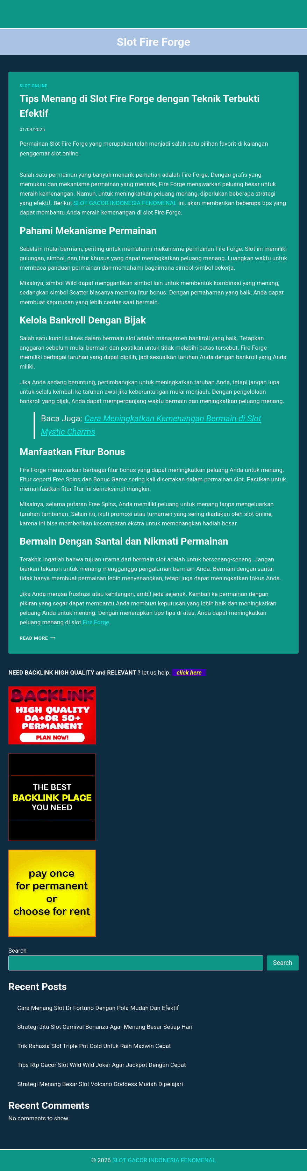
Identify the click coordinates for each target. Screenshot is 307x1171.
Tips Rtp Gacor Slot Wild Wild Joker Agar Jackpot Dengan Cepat (101, 1064)
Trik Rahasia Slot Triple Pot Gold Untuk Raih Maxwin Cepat (94, 1045)
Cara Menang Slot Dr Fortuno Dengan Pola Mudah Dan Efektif (98, 1007)
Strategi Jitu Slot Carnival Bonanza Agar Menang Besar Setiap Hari (105, 1026)
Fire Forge (96, 622)
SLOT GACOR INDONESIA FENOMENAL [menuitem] (125, 202)
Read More (37, 638)
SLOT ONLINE (33, 85)
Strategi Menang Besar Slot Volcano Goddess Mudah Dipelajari (100, 1084)
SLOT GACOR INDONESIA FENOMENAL (164, 1160)
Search (17, 950)
